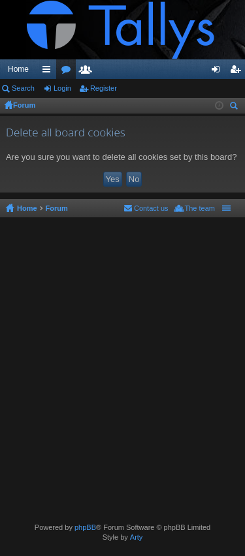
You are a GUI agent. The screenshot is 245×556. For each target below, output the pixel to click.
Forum (24, 105)
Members (88, 72)
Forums (68, 72)
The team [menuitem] (200, 208)
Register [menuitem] (238, 72)
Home (18, 69)
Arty (136, 537)
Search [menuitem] (235, 107)
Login (62, 88)
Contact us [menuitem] (151, 208)
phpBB (85, 527)
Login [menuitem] (218, 72)
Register (103, 88)
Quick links (49, 72)
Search (23, 88)
